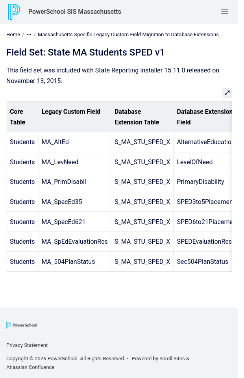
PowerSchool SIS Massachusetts (74, 11)
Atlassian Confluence (30, 367)
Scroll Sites (172, 358)
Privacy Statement (27, 345)
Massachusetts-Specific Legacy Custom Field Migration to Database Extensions (128, 34)
